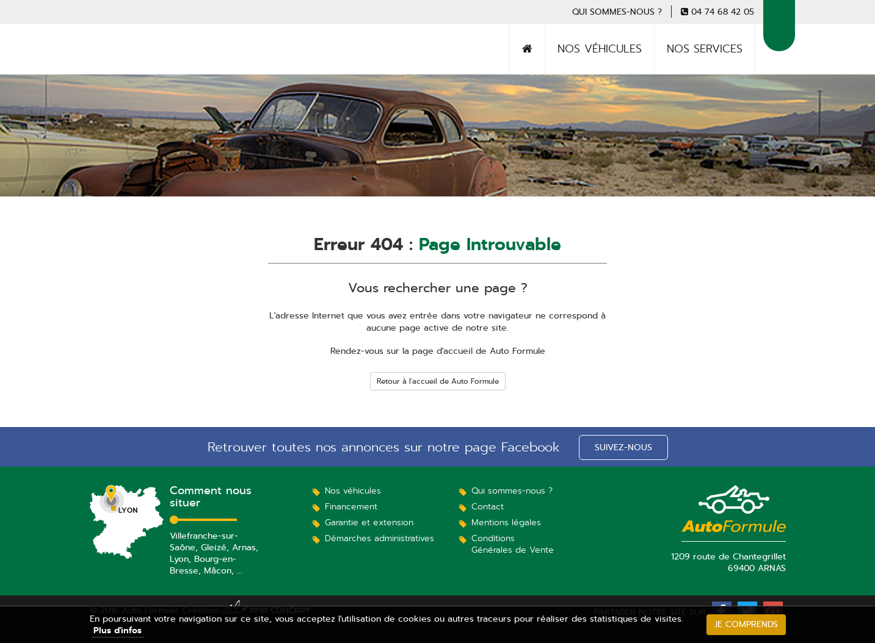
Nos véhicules (599, 49)
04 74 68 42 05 (722, 11)
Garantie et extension (369, 522)
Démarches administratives (379, 538)
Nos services (704, 49)
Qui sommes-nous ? (617, 11)
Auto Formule (134, 64)
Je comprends (746, 624)
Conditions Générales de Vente (512, 544)
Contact (487, 506)
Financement (351, 506)
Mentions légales (506, 522)
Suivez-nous (623, 447)
